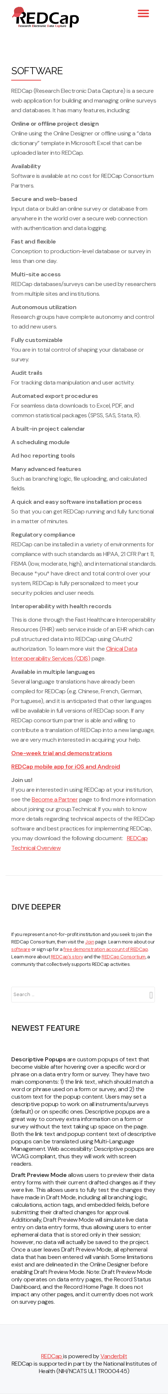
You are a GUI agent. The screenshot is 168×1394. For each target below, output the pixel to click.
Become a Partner (55, 799)
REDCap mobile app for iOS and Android (65, 766)
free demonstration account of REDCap (105, 949)
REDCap (52, 1356)
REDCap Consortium (124, 957)
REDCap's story (67, 957)
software (20, 949)
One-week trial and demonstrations (61, 753)
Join (89, 942)
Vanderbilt (113, 1356)
